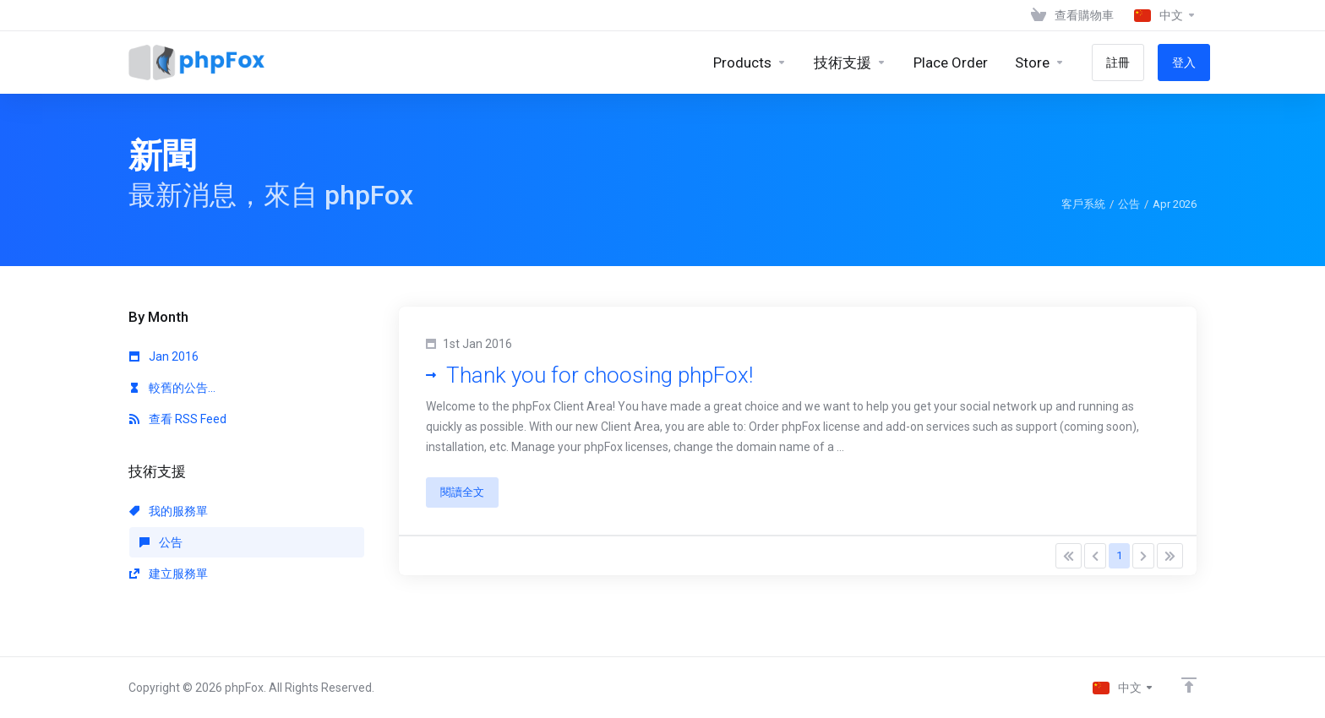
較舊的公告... (172, 387)
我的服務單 (168, 511)
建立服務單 (168, 573)
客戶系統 (1083, 204)
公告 (1129, 204)
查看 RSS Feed (177, 419)
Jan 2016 (164, 356)
